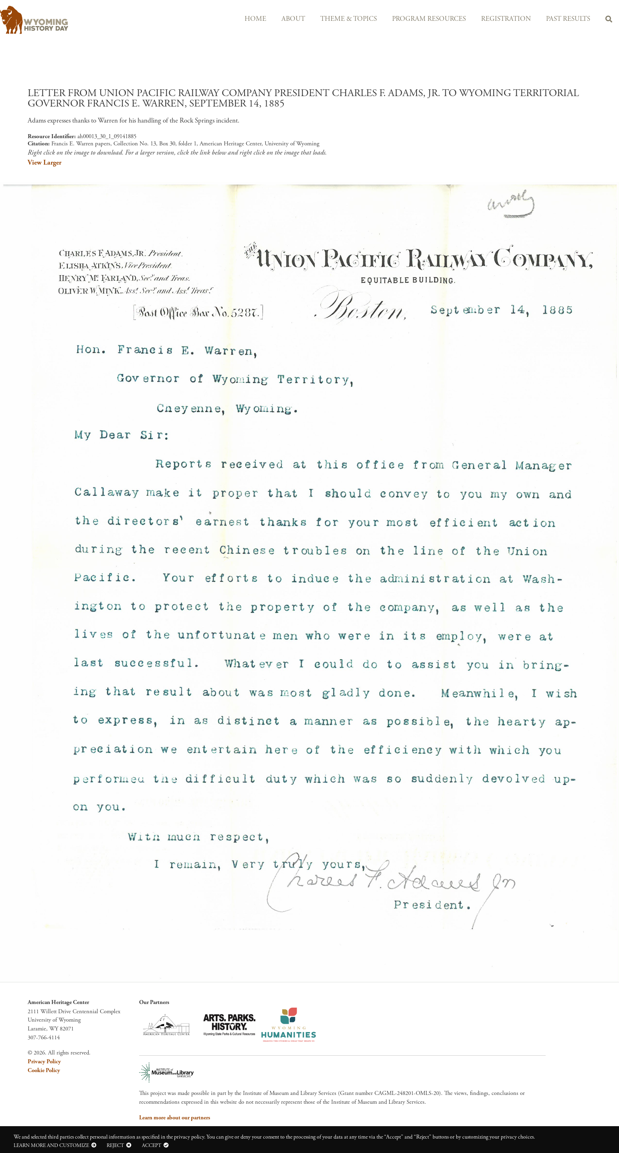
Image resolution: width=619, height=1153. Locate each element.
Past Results (568, 19)
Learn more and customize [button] (51, 1145)
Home (255, 19)
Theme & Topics (348, 19)
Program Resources (429, 19)
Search (609, 20)
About (293, 19)
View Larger (44, 162)
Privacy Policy (44, 1061)
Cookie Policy (44, 1070)
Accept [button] (151, 1145)
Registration (506, 19)
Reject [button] (115, 1145)
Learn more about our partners (174, 1117)
